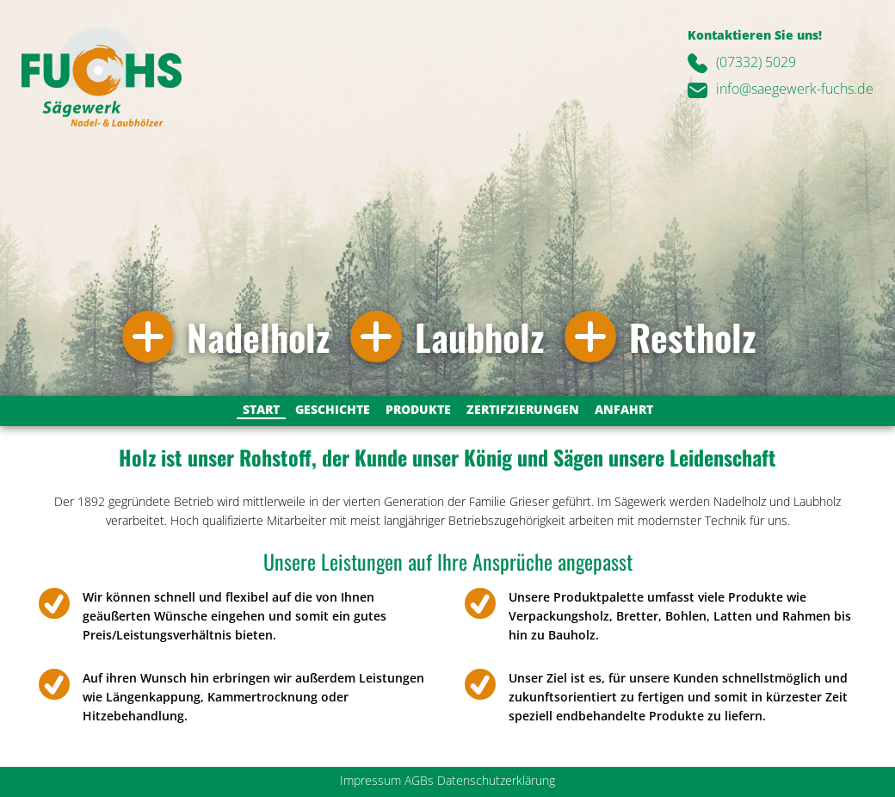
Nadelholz (258, 336)
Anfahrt (624, 409)
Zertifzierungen (522, 409)
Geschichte (332, 409)
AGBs (419, 780)
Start (261, 409)
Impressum (370, 780)
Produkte (418, 409)
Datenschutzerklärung (496, 780)
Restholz (692, 336)
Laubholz (479, 336)
